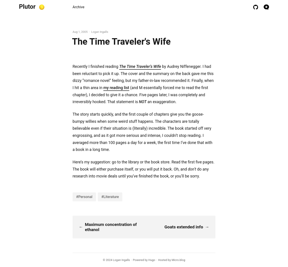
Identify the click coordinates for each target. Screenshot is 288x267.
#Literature (110, 197)
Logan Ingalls (121, 260)
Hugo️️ (151, 260)
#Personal (84, 197)
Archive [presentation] (78, 7)
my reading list (116, 88)
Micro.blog (178, 260)
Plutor (27, 6)
